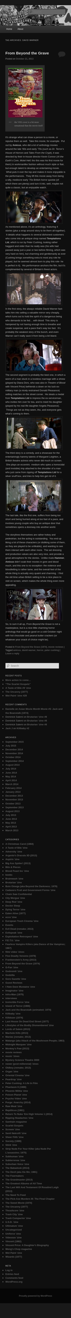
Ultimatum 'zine (14, 1225)
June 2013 (11, 819)
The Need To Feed (15, 1195)
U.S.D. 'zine (11, 1222)
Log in (8, 1270)
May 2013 (10, 822)
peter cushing (52, 650)
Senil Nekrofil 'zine (15, 1133)
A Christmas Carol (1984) (19, 844)
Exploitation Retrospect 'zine (21, 936)
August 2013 (12, 811)
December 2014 (14, 749)
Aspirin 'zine (12, 859)
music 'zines (12, 1056)
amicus (17, 650)
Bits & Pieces (12, 867)
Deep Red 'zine (13, 901)
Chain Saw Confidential (18, 894)
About (20, 29)
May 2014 (10, 776)
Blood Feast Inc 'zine (17, 871)
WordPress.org (13, 1281)
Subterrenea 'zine (15, 1160)
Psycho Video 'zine (16, 1098)
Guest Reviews (13, 982)
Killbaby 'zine (12, 1013)
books (8, 874)
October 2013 (12, 803)
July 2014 (10, 768)
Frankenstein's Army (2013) (20, 959)
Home (9, 29)
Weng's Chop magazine (18, 1249)
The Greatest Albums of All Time (23, 1183)
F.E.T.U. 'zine (12, 940)
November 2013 (14, 799)
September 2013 (14, 807)
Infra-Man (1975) (14, 994)
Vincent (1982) (13, 1241)
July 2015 (10, 745)
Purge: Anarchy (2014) (18, 1102)
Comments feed (14, 1278)
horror (40, 650)
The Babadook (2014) (17, 1168)
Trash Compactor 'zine (18, 1218)
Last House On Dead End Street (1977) (27, 1021)
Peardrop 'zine (13, 1079)
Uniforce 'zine (13, 1233)
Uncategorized (13, 1229)
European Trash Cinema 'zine (21, 921)
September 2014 (14, 761)
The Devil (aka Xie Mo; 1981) (21, 1172)
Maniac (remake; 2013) (18, 1036)
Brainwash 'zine (14, 878)
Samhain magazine (16, 1121)
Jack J (9, 728)
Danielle (9, 709)
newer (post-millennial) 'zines (21, 1063)
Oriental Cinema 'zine (17, 1075)
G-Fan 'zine (11, 967)
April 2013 (11, 826)
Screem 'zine (12, 1129)
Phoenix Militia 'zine (16, 1091)
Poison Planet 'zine (16, 1094)
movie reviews (55, 647)
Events (9, 925)
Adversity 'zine (13, 851)
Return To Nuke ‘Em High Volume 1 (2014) (28, 1114)
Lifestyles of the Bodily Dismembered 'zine (29, 1025)
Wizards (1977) (13, 1256)
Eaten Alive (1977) (15, 913)
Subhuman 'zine (14, 1156)
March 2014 (11, 784)
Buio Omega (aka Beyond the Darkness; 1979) (31, 886)
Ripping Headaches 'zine (19, 1118)
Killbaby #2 (23, 728)
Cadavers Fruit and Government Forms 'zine (30, 890)
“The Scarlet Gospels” (18, 684)
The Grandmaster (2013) (19, 1179)
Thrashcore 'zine (14, 1210)
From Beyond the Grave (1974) (31, 647)
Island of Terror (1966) (17, 1006)
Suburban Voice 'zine (17, 1164)
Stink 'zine (11, 1145)
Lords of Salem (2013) (17, 1029)
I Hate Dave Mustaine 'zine (20, 986)
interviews (11, 998)
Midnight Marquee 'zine (18, 1044)
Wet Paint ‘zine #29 (16, 695)
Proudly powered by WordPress (35, 1296)
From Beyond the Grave (27, 53)
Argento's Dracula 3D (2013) (21, 855)
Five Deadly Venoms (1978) (20, 956)
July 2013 (10, 815)
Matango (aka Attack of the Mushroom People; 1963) (34, 1040)
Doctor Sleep (12, 905)
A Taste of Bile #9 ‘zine (18, 688)
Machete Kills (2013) (16, 1033)
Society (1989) (13, 1141)
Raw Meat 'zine (13, 1106)
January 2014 (12, 792)
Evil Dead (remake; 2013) (19, 928)
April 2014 (11, 780)
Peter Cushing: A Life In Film (21, 1083)
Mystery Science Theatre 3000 (22, 1060)
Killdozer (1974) (14, 1017)
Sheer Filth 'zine (14, 1137)
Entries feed (12, 1274)
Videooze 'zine (13, 1237)
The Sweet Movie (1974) (18, 1202)
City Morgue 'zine (15, 898)
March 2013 (11, 830)
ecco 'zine (11, 917)
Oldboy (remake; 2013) (18, 1067)
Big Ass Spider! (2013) (18, 863)
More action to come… (18, 680)
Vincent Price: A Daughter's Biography (27, 1245)
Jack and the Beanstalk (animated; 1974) (28, 1009)
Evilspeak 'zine (13, 932)
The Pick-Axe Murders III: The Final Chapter (30, 1198)
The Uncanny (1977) (16, 691)
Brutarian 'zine (13, 882)
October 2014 (12, 757)
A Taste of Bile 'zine (16, 847)
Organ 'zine (11, 1071)
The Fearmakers (14, 1175)
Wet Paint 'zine (13, 1253)
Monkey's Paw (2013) (17, 1048)
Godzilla (10, 975)
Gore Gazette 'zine (15, 979)
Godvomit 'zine (13, 971)
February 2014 (13, 788)
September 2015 (14, 741)
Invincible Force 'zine (17, 1002)
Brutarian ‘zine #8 (37, 716)
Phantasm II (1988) (15, 1087)
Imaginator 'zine (14, 990)
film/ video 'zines (14, 952)
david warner (29, 650)
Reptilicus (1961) (14, 1110)
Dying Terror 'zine (15, 909)
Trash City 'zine (14, 1214)
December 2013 (14, 795)
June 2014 (11, 772)
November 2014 (14, 753)
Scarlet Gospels (14, 1125)
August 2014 (12, 764)
